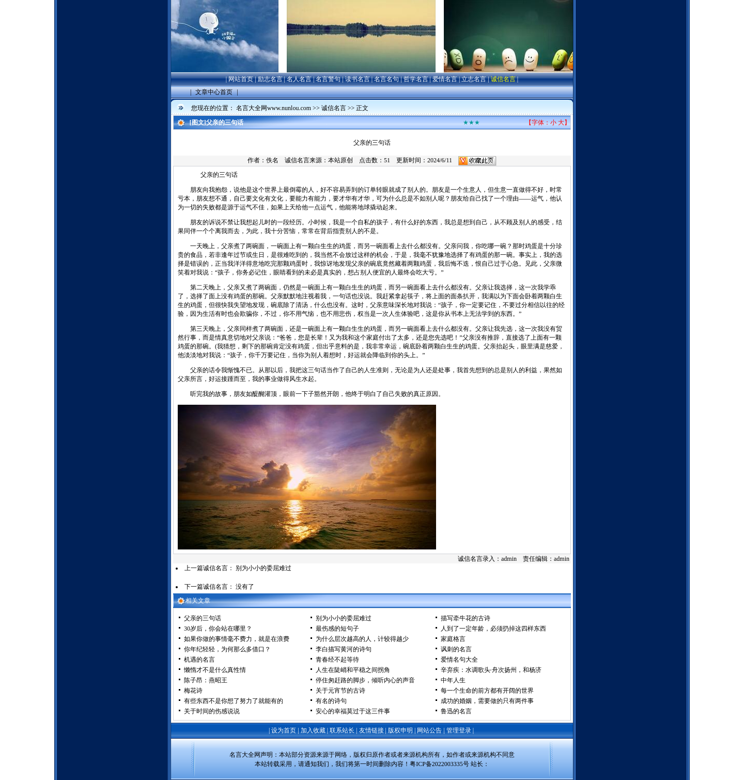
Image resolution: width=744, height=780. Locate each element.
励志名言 (270, 79)
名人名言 (299, 79)
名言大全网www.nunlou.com (273, 108)
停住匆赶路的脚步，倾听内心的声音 (365, 680)
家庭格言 (453, 639)
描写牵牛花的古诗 (465, 618)
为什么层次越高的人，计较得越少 (362, 639)
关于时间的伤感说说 (212, 711)
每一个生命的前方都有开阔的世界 (487, 690)
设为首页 (283, 730)
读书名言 (357, 79)
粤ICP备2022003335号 (439, 764)
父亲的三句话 (202, 618)
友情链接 (371, 730)
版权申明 (400, 730)
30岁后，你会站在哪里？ (218, 628)
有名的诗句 (331, 701)
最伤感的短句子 (337, 628)
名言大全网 (244, 754)
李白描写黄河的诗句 (343, 649)
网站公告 (429, 730)
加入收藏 (313, 730)
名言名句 (386, 79)
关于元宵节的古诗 (340, 690)
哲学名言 (416, 79)
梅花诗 (193, 690)
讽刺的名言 (456, 649)
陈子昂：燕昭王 (205, 680)
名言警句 (328, 79)
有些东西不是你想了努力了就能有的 (233, 701)
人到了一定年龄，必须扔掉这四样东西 (493, 628)
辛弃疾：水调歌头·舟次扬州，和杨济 (491, 670)
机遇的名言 (199, 659)
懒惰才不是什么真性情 (215, 670)
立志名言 (473, 79)
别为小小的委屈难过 (263, 568)
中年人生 (453, 680)
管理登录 (458, 730)
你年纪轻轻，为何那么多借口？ (227, 649)
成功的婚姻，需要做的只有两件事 (487, 701)
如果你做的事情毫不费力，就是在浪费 (236, 639)
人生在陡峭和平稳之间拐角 (353, 670)
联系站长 (342, 730)
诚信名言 (503, 79)
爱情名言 (444, 79)
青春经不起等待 (337, 659)
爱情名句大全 (459, 659)
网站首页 (240, 79)
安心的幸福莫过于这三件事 (353, 711)
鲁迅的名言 (456, 711)
